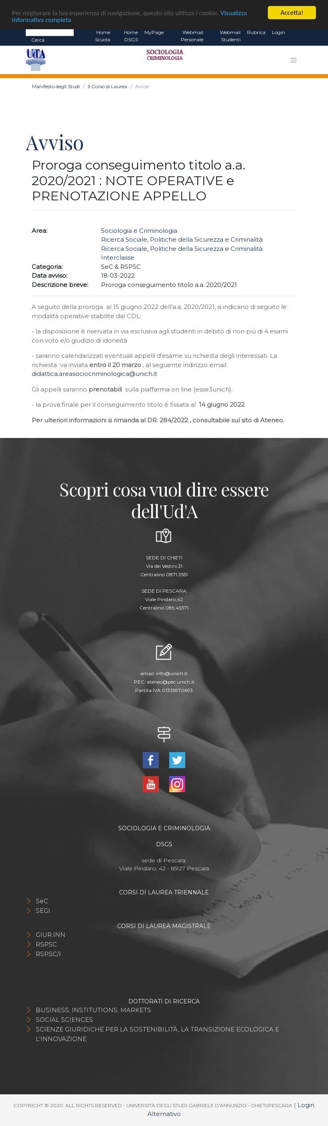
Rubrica (256, 32)
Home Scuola (102, 35)
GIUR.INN (50, 934)
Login (278, 32)
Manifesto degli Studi (56, 86)
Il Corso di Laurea (107, 86)
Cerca (38, 40)
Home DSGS (131, 35)
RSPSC (46, 944)
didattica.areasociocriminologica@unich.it (94, 373)
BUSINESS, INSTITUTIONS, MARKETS (93, 1010)
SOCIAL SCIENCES (64, 1019)
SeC (42, 901)
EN (295, 32)
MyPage (154, 32)
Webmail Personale (192, 35)
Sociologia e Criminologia (139, 230)
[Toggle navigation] (293, 60)
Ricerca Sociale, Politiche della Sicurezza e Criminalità (182, 239)
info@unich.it (172, 673)
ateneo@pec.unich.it (170, 682)
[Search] (50, 32)
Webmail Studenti (230, 35)
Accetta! (292, 12)
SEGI (43, 910)
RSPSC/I (48, 954)
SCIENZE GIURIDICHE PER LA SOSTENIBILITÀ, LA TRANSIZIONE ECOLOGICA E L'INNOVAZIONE (157, 1034)
